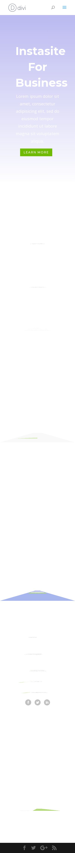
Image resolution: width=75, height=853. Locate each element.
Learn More (36, 152)
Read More (28, 436)
